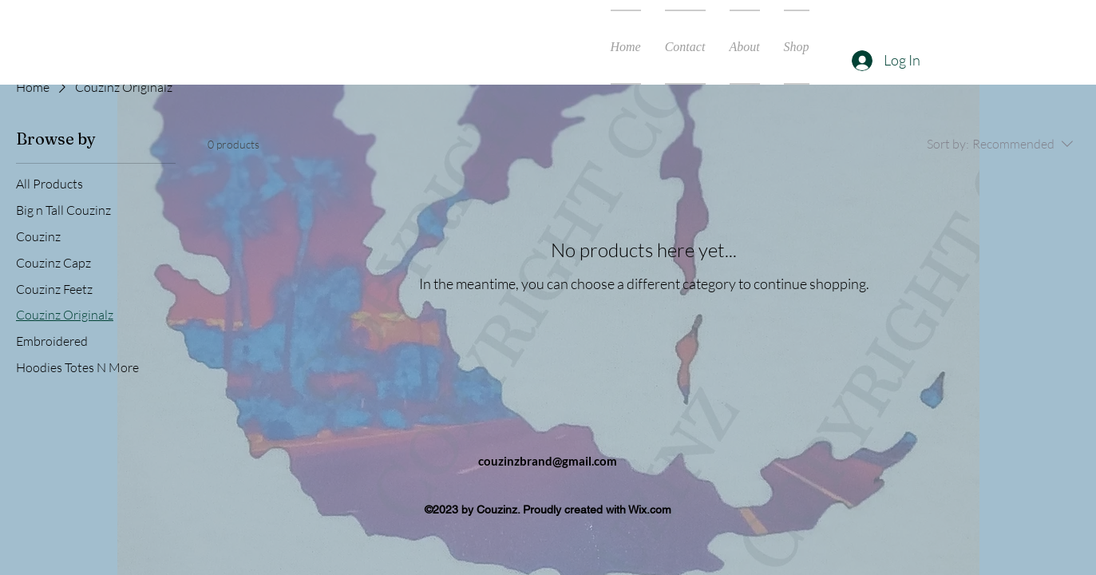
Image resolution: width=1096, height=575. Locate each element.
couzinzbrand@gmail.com (547, 461)
